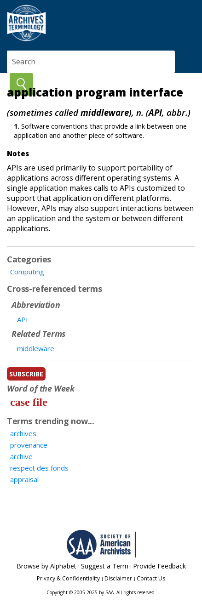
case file (28, 402)
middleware (35, 348)
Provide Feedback (159, 566)
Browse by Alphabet (46, 566)
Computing (27, 271)
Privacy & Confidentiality (68, 578)
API (22, 319)
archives (23, 433)
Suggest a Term (104, 566)
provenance (28, 444)
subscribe (26, 373)
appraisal (24, 479)
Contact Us (151, 578)
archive (21, 456)
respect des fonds (39, 467)
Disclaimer (118, 578)
